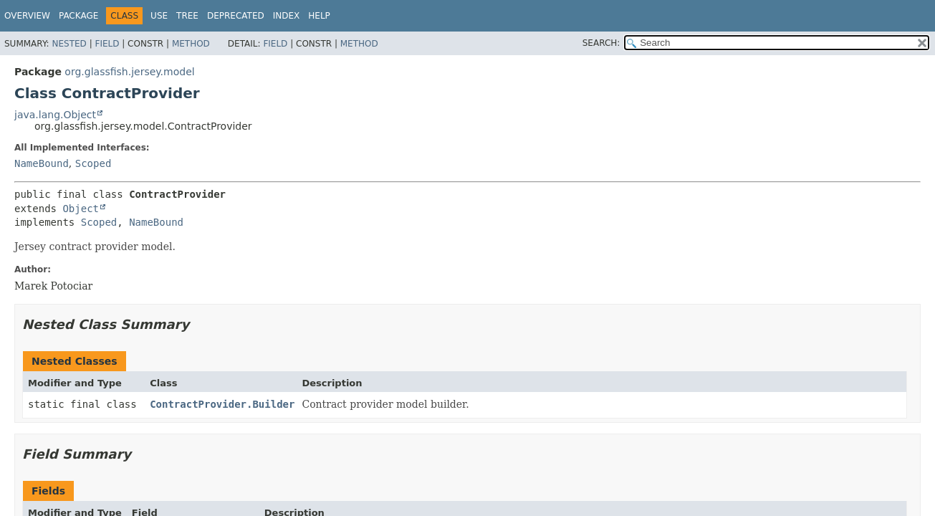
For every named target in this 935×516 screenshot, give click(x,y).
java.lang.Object (55, 114)
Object (80, 208)
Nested (69, 44)
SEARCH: (601, 43)
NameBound (41, 163)
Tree (187, 16)
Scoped (93, 163)
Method (191, 44)
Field (107, 44)
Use (159, 16)
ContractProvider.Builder (222, 404)
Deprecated (235, 16)
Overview (27, 16)
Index (286, 16)
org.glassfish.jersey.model (129, 71)
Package (78, 16)
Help (319, 16)
